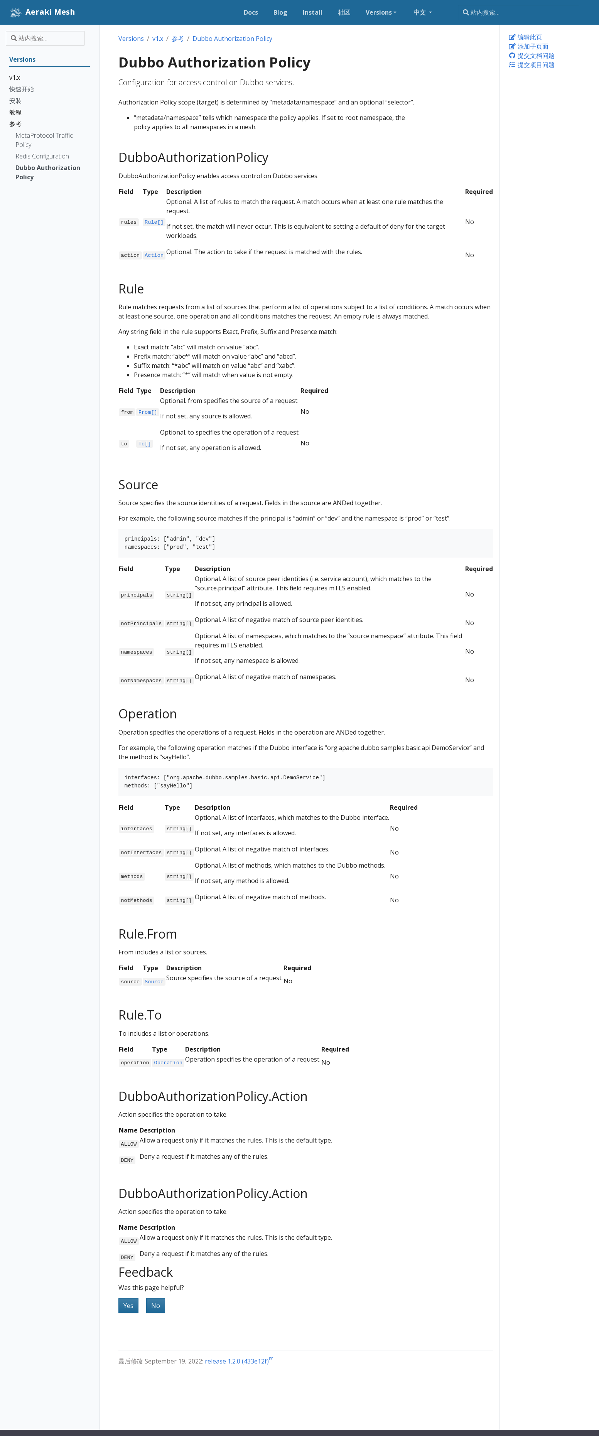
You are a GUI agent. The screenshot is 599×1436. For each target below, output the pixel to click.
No (155, 1305)
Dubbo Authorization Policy (232, 38)
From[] (147, 412)
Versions (131, 38)
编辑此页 (525, 37)
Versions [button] (379, 12)
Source (154, 981)
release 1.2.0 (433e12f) (237, 1361)
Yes (128, 1305)
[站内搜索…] (518, 12)
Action (154, 255)
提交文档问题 (531, 55)
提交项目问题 (531, 65)
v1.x (157, 38)
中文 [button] (420, 12)
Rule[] (154, 222)
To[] (144, 444)
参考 (178, 38)
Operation (168, 1063)
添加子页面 (528, 46)
